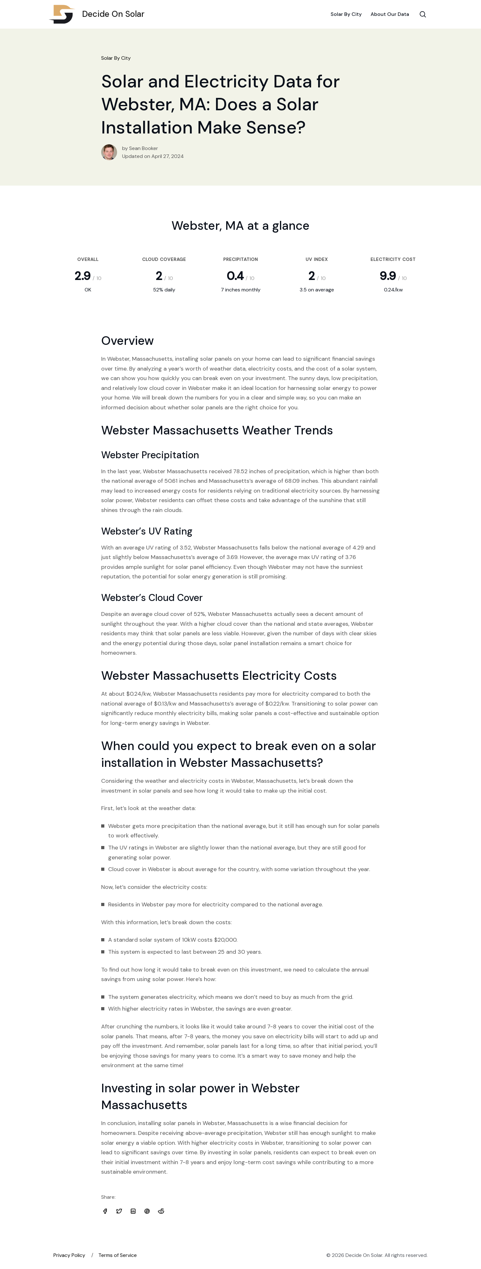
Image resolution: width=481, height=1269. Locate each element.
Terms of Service (117, 1255)
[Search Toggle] (422, 14)
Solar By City (346, 14)
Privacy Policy (69, 1255)
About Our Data (390, 14)
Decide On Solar (98, 14)
